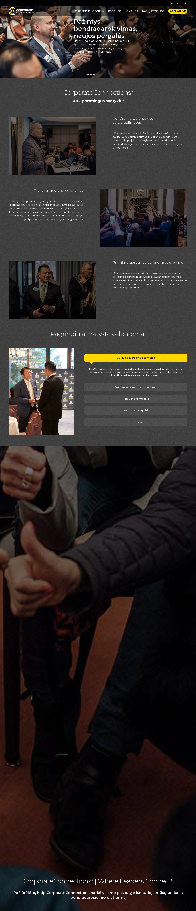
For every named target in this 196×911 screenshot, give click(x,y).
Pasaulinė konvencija (136, 398)
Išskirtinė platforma (89, 11)
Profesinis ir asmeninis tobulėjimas (135, 387)
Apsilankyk (178, 11)
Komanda (131, 11)
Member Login (178, 3)
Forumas (136, 422)
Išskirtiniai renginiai (136, 410)
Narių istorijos (153, 11)
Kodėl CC (114, 11)
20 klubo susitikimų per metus (136, 357)
